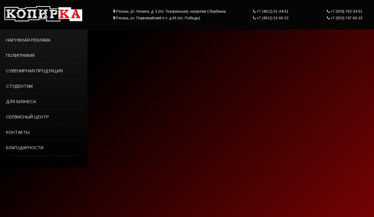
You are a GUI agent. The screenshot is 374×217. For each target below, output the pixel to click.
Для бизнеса (21, 101)
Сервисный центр (27, 117)
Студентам (19, 86)
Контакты (18, 132)
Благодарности (24, 147)
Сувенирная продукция (34, 70)
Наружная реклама (28, 40)
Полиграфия (20, 55)
